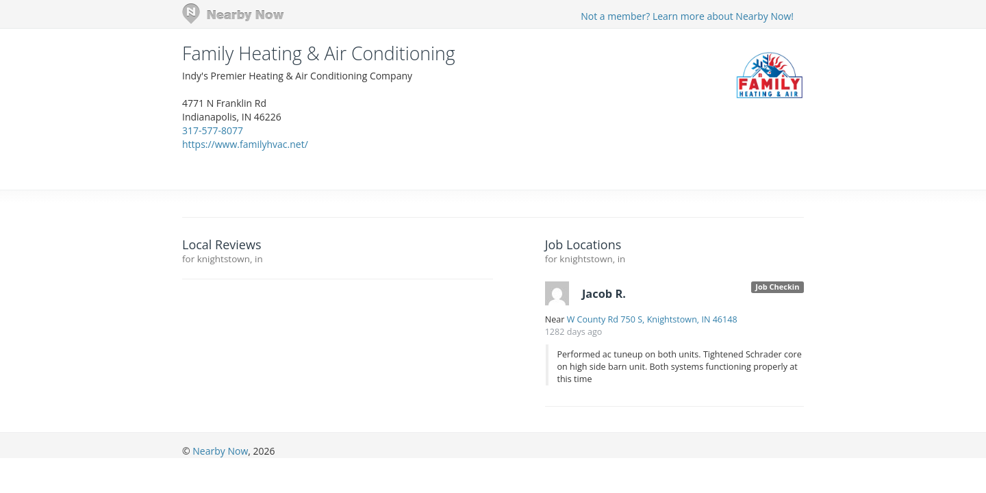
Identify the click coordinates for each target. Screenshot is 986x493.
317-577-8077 (212, 130)
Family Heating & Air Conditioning (318, 53)
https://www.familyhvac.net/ (245, 144)
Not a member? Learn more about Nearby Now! (687, 16)
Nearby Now (220, 450)
